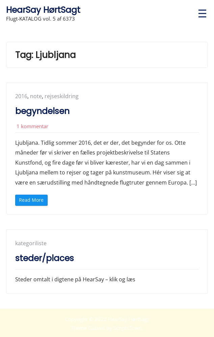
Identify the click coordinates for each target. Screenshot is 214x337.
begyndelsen (42, 111)
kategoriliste (31, 243)
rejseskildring (62, 96)
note (36, 96)
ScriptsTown (127, 328)
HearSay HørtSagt (43, 10)
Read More (32, 200)
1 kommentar (32, 126)
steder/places (44, 258)
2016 (21, 96)
